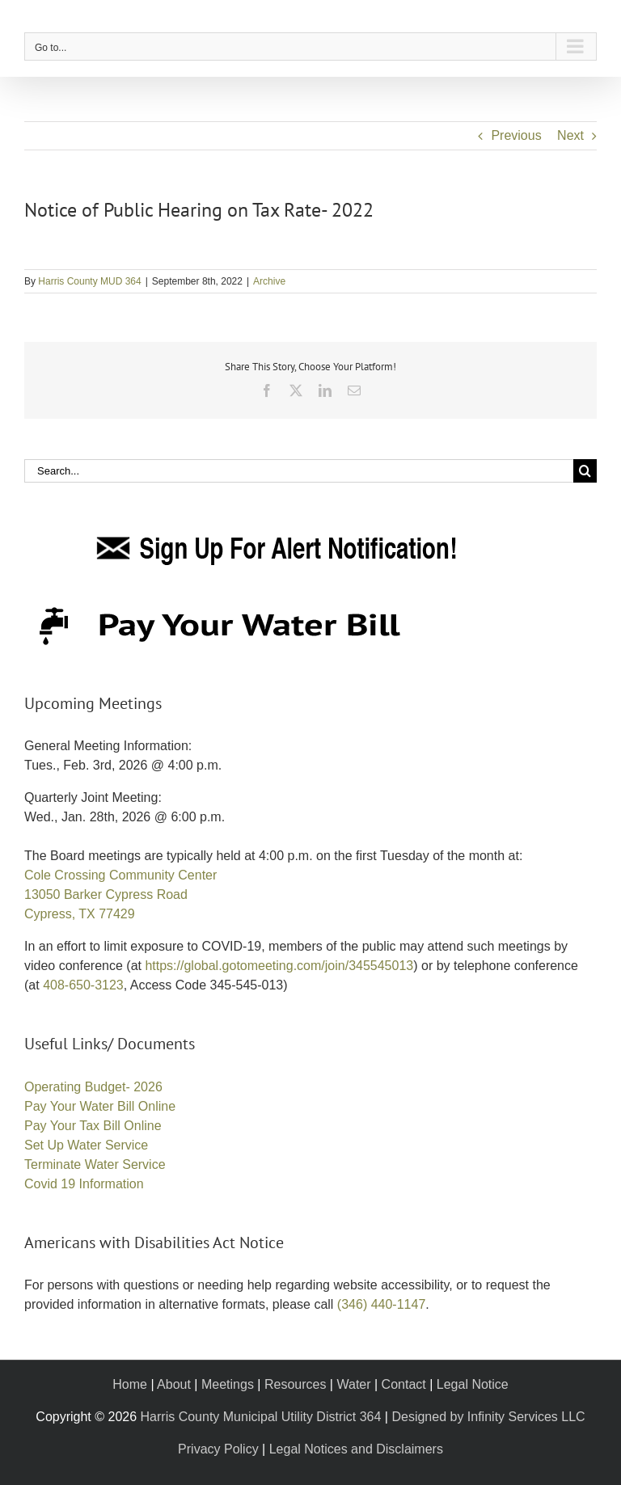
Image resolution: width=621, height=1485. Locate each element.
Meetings (227, 1384)
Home (129, 1384)
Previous (516, 135)
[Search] (585, 471)
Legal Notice (473, 1384)
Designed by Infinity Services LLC (488, 1417)
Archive (269, 281)
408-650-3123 (83, 985)
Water (353, 1384)
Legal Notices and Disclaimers (356, 1449)
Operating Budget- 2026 (93, 1087)
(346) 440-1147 (381, 1304)
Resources (295, 1384)
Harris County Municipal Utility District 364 (261, 1417)
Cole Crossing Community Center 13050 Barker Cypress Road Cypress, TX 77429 (120, 894)
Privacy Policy (218, 1449)
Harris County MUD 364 (89, 281)
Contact (404, 1384)
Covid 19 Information (84, 1184)
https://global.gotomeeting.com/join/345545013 (279, 965)
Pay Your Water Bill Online (99, 1106)
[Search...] (298, 471)
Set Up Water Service (86, 1145)
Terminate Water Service (95, 1164)
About (174, 1384)
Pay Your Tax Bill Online (93, 1126)
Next (570, 135)
